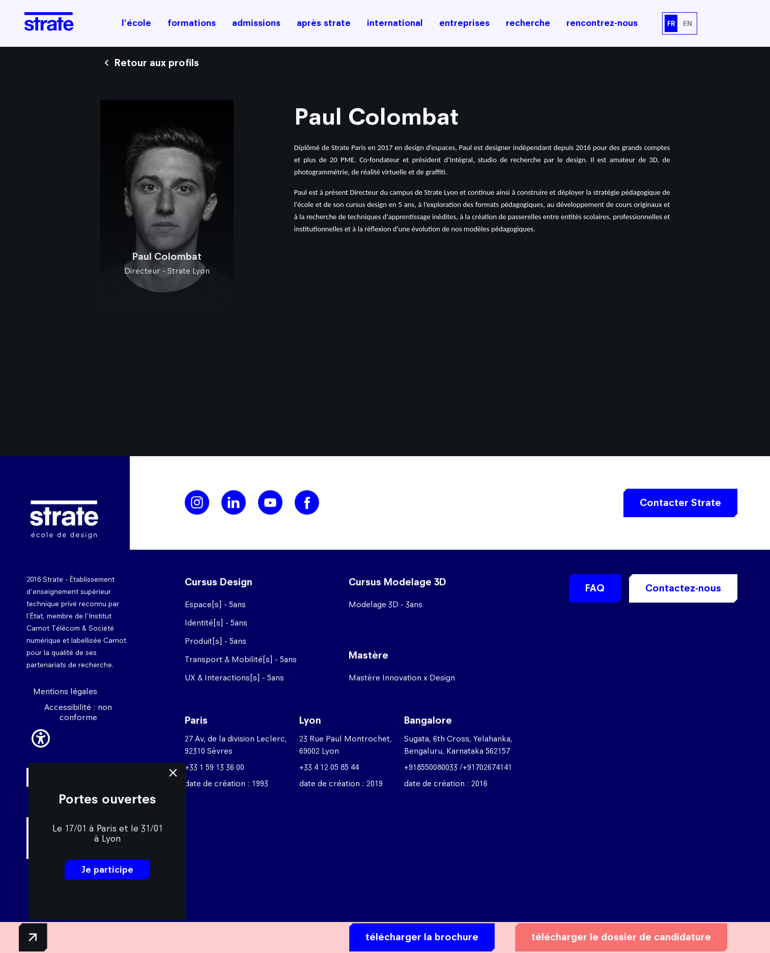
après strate (324, 23)
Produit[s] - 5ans (215, 641)
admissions (256, 23)
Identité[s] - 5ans (216, 623)
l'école (136, 23)
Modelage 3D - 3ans (385, 604)
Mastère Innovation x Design (402, 677)
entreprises (464, 23)
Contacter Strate (680, 503)
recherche (528, 23)
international (395, 23)
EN (687, 23)
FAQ (595, 588)
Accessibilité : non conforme (78, 712)
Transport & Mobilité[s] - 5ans (241, 659)
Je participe (107, 870)
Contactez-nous (683, 588)
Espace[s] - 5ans (215, 604)
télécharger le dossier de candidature (598, 936)
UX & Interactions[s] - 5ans (234, 677)
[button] (41, 737)
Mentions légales (65, 691)
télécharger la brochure (399, 936)
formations (191, 23)
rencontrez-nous (602, 23)
